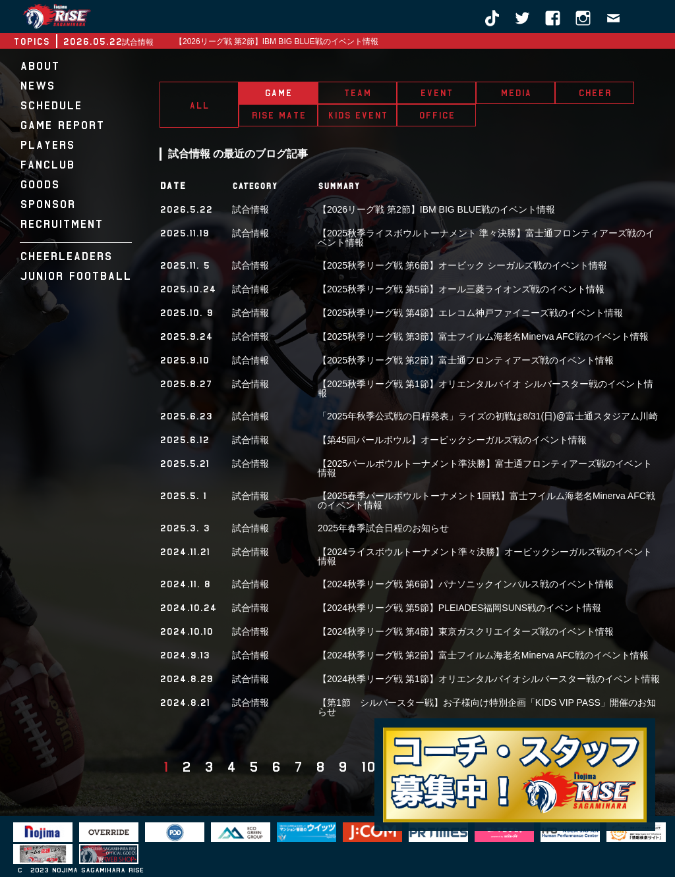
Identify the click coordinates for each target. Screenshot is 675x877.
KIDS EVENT (358, 115)
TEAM (357, 93)
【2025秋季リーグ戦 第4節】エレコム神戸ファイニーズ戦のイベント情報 (470, 312)
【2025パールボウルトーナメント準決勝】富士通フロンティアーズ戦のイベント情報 (485, 468)
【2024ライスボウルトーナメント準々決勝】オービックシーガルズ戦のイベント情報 (485, 556)
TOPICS (31, 41)
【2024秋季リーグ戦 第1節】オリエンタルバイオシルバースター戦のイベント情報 (489, 679)
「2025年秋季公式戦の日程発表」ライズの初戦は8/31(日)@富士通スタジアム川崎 (488, 416)
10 (368, 767)
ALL (199, 105)
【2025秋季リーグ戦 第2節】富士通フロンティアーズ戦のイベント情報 (466, 360)
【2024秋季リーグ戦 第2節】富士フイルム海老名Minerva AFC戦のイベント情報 (483, 655)
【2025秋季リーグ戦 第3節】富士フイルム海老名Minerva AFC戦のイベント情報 (483, 336)
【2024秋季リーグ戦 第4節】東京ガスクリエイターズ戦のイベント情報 (466, 631)
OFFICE (437, 115)
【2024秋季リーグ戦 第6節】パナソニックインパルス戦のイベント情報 (466, 584)
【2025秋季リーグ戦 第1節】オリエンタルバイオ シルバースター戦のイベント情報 (485, 388)
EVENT (436, 93)
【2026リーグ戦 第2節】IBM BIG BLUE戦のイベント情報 (276, 41)
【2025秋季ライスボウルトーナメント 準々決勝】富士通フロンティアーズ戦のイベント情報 (486, 238)
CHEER (594, 93)
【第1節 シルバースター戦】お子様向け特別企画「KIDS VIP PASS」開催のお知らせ (487, 707)
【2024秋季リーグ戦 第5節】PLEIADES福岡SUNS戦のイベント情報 (459, 607)
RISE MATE (278, 115)
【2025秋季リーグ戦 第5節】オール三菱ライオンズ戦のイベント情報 (461, 289)
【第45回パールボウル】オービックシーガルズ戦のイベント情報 (452, 440)
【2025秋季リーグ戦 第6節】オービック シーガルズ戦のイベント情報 (462, 265)
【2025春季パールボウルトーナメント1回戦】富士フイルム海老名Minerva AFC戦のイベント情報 (486, 500)
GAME (278, 93)
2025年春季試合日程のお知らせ (383, 528)
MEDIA (515, 93)
